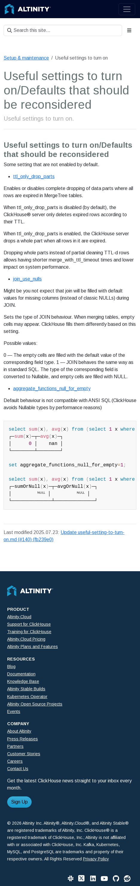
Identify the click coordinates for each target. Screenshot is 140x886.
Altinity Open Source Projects (34, 704)
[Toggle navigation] (127, 9)
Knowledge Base (23, 681)
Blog (11, 666)
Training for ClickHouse (29, 631)
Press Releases (22, 738)
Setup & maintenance (26, 57)
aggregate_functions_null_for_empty (51, 388)
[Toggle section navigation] (129, 30)
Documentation (21, 674)
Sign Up (19, 801)
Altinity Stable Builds (26, 688)
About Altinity (19, 731)
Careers (15, 761)
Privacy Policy (96, 859)
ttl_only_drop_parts (34, 176)
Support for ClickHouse (29, 624)
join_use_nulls (27, 278)
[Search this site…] (63, 30)
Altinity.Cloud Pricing (26, 639)
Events (13, 711)
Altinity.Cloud (19, 616)
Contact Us (17, 768)
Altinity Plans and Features (32, 646)
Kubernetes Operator (27, 696)
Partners (15, 746)
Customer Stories (23, 753)
